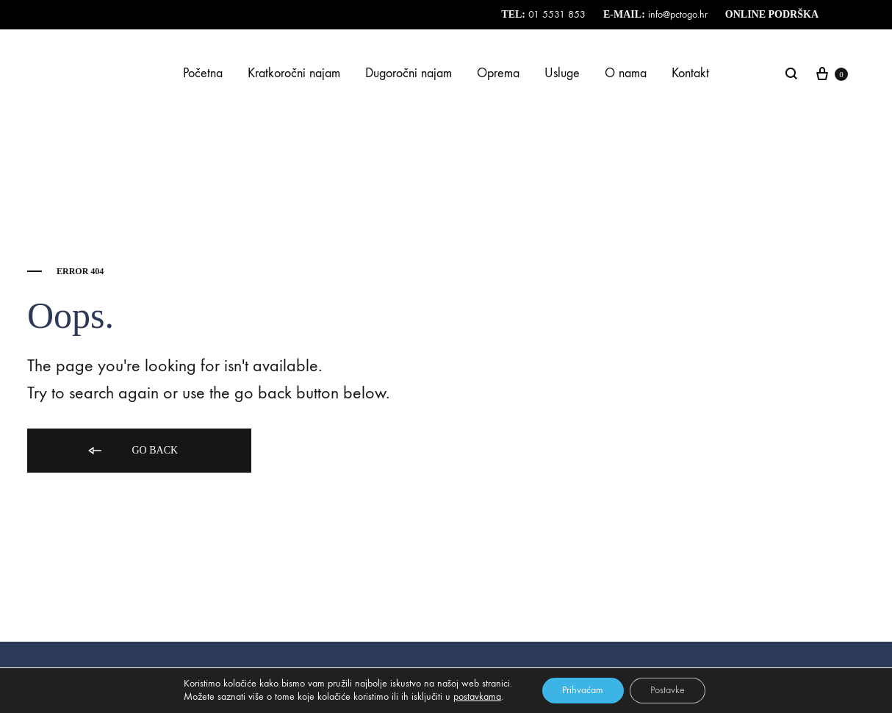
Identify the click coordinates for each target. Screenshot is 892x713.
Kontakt (690, 73)
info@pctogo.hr (676, 14)
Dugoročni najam (408, 73)
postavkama (474, 696)
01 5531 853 (557, 14)
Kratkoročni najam (294, 73)
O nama (626, 73)
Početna (203, 73)
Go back (132, 451)
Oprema (498, 73)
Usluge (562, 73)
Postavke (669, 690)
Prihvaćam (581, 690)
